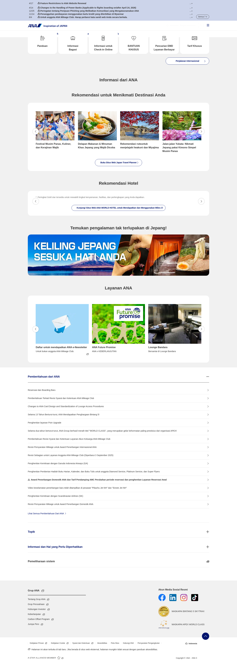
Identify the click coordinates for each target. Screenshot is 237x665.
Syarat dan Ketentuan (83, 643)
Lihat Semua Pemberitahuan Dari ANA (47, 513)
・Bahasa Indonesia (181, 25)
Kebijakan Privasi (39, 643)
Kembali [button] (36, 131)
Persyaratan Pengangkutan (149, 643)
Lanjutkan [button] (201, 131)
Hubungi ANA (128, 643)
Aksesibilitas (102, 643)
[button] (191, 3)
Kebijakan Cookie (60, 643)
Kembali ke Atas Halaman (205, 636)
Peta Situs (115, 643)
